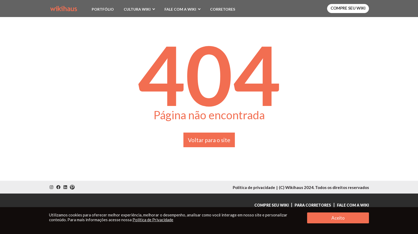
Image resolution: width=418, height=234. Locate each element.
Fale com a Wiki (180, 9)
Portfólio (103, 9)
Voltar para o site (209, 140)
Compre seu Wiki (348, 8)
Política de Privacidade (152, 219)
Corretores (222, 9)
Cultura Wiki (137, 9)
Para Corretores (313, 205)
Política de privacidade (254, 187)
